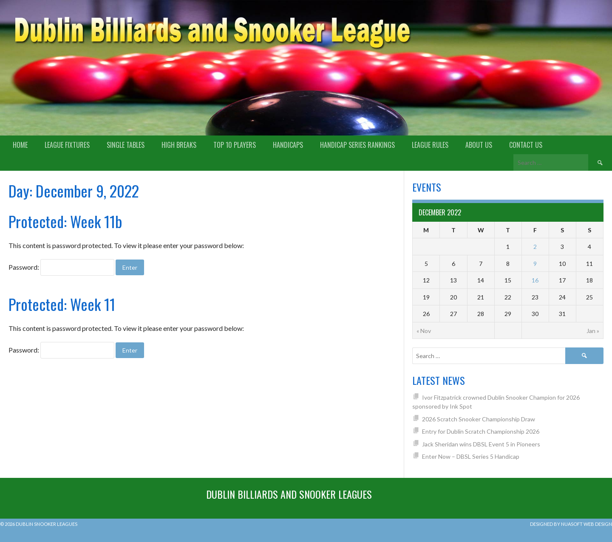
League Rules (430, 145)
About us (478, 145)
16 (535, 280)
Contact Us (525, 145)
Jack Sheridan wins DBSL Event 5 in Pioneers (481, 444)
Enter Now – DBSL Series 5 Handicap (470, 456)
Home (20, 145)
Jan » (592, 330)
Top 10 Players (234, 145)
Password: (61, 267)
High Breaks (179, 145)
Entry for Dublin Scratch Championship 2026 (480, 431)
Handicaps (288, 145)
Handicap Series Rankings (357, 145)
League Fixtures (67, 145)
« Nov (423, 330)
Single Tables (125, 145)
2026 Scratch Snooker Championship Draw (478, 419)
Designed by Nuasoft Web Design (571, 524)
